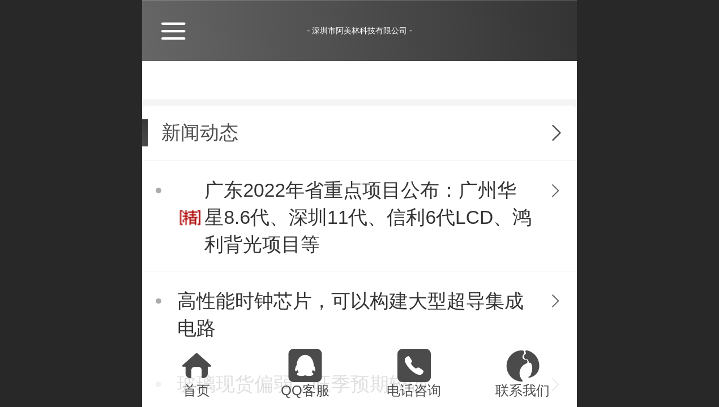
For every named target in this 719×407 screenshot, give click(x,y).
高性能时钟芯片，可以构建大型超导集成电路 (350, 315)
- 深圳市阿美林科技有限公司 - (359, 30)
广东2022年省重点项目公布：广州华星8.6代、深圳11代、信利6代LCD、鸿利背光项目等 (368, 217)
